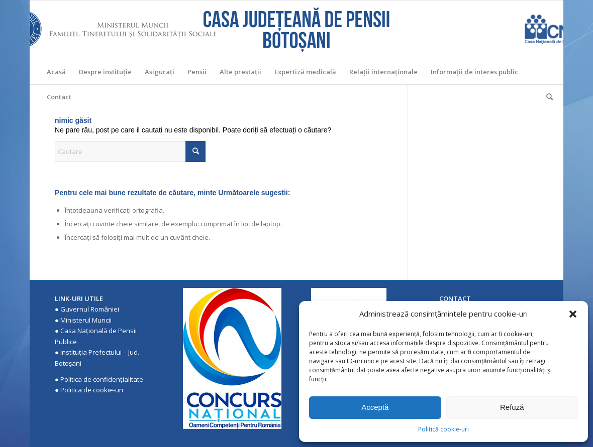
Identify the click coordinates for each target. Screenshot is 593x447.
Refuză (512, 407)
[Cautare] (546, 96)
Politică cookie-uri (443, 429)
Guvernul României (89, 309)
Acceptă (374, 407)
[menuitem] (56, 71)
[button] (573, 314)
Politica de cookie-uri (91, 389)
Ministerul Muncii (86, 320)
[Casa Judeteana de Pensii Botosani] (296, 30)
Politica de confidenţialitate (101, 379)
